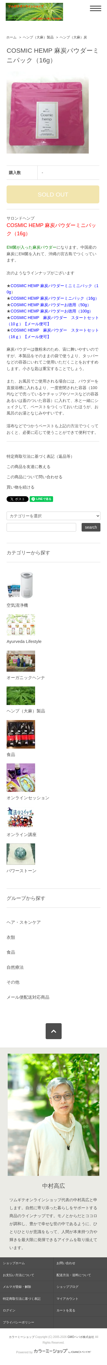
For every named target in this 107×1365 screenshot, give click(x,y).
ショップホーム (14, 1263)
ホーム (11, 37)
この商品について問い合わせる (34, 477)
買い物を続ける (21, 487)
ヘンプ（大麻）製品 (38, 37)
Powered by (53, 1352)
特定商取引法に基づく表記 (22, 1298)
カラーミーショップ (22, 1337)
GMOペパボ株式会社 (80, 1337)
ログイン (9, 1310)
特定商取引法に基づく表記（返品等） (40, 456)
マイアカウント (67, 1298)
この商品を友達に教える (29, 466)
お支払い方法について (18, 1275)
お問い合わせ (65, 1263)
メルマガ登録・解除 (17, 1286)
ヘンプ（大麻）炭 (73, 37)
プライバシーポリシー (18, 1322)
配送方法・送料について (73, 1275)
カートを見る (65, 1310)
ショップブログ (67, 1286)
